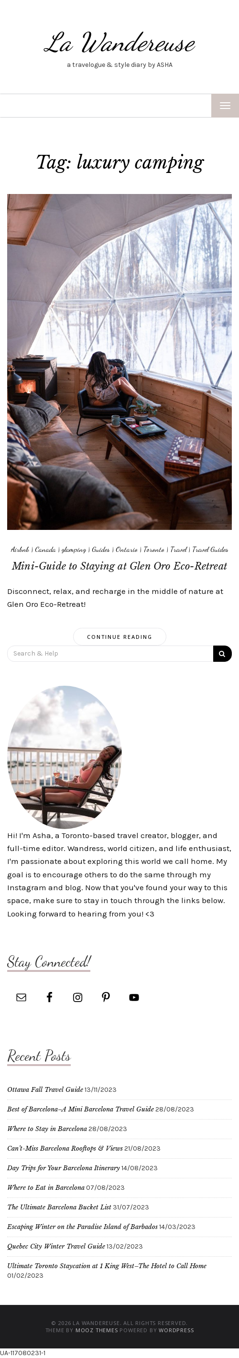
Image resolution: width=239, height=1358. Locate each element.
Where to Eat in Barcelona (46, 1188)
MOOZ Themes (97, 1330)
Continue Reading (119, 636)
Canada (45, 549)
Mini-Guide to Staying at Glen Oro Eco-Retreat (119, 566)
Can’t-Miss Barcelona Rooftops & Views (65, 1148)
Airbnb (20, 549)
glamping (74, 549)
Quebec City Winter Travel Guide (56, 1246)
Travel (178, 549)
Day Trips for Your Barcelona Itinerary (63, 1168)
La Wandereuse (119, 41)
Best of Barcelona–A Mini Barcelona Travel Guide (80, 1109)
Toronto (153, 549)
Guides (101, 549)
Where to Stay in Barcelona (47, 1129)
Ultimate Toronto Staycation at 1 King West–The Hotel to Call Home (106, 1266)
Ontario (127, 549)
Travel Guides (210, 549)
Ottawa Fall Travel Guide (45, 1090)
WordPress (176, 1330)
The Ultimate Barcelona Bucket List (59, 1207)
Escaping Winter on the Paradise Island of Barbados (82, 1227)
